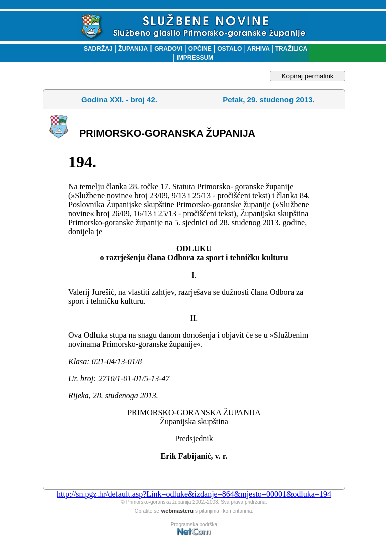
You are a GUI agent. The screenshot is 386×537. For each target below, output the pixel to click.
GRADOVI (168, 48)
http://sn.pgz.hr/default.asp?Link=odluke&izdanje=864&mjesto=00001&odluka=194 (194, 494)
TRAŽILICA (290, 48)
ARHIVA (258, 48)
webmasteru (177, 511)
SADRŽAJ (96, 48)
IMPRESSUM (194, 57)
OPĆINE (200, 48)
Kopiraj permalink (308, 76)
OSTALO (229, 48)
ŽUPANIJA (133, 48)
